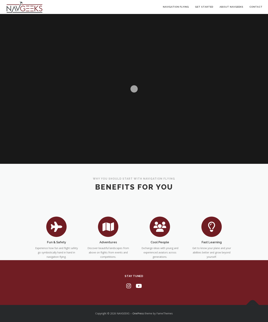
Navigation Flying (176, 6)
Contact (256, 6)
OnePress (138, 313)
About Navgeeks (231, 6)
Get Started (204, 6)
